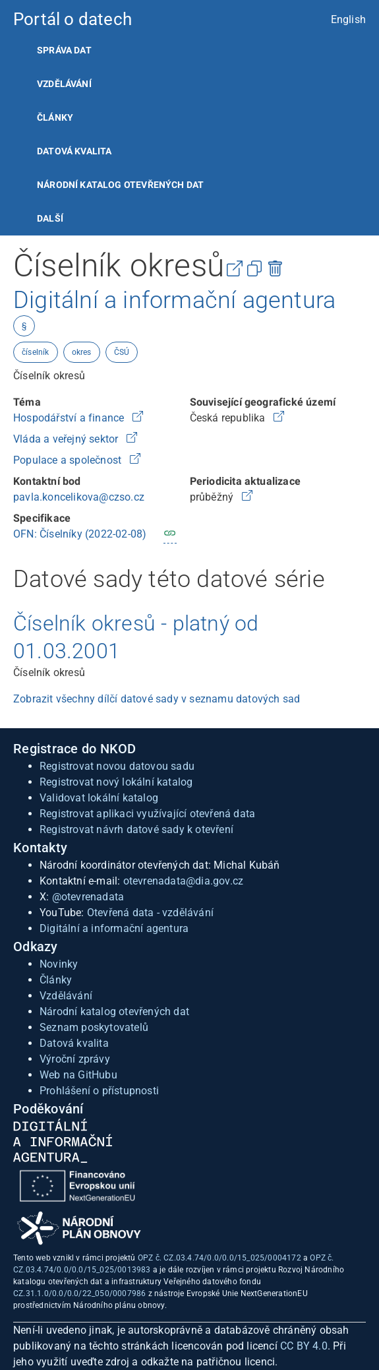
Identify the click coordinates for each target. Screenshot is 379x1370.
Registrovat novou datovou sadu (117, 766)
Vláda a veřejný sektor (67, 439)
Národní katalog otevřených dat (114, 1011)
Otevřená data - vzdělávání (150, 912)
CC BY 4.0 (304, 1346)
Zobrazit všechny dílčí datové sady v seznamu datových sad (156, 699)
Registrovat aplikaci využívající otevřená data (147, 813)
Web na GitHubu (78, 1075)
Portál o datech (72, 19)
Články (55, 117)
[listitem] (189, 50)
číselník (35, 352)
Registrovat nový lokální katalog (116, 782)
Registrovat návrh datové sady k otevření (136, 829)
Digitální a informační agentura (114, 928)
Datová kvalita (74, 151)
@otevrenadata (88, 896)
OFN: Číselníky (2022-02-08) (79, 534)
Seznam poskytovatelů (94, 1027)
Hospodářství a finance (70, 418)
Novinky (59, 964)
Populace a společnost (68, 460)
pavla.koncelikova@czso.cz (78, 497)
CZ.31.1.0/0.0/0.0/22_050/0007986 (79, 1293)
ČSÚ (122, 352)
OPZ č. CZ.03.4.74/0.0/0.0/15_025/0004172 (219, 1257)
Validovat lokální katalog (99, 798)
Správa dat (64, 50)
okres (82, 352)
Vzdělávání (64, 83)
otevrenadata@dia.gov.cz (183, 881)
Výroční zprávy (75, 1059)
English (348, 19)
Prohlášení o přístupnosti (99, 1090)
